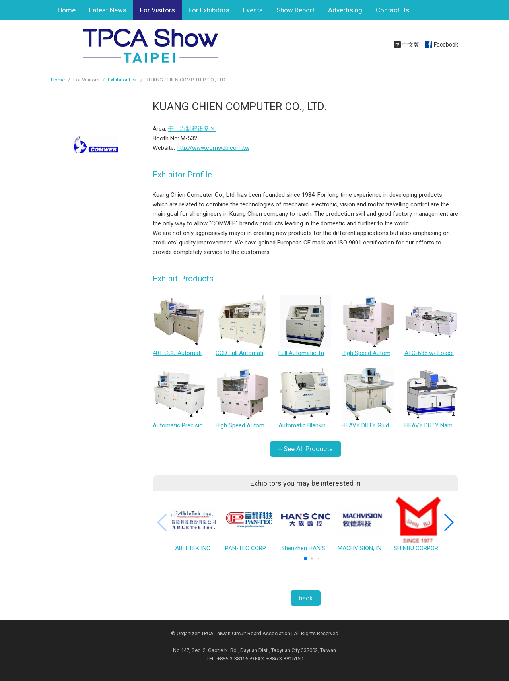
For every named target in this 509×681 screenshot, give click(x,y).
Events (253, 10)
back (306, 598)
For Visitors (157, 10)
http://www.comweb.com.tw (213, 147)
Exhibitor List (122, 80)
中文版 (410, 44)
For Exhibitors (208, 10)
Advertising (345, 10)
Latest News (107, 10)
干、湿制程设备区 (192, 128)
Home (67, 10)
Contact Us (392, 10)
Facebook (446, 44)
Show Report (295, 10)
